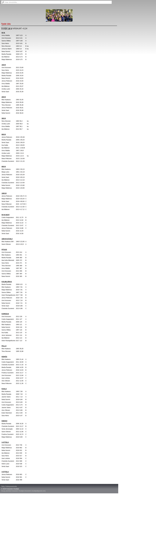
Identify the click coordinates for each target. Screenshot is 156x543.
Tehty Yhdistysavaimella (9, 486)
